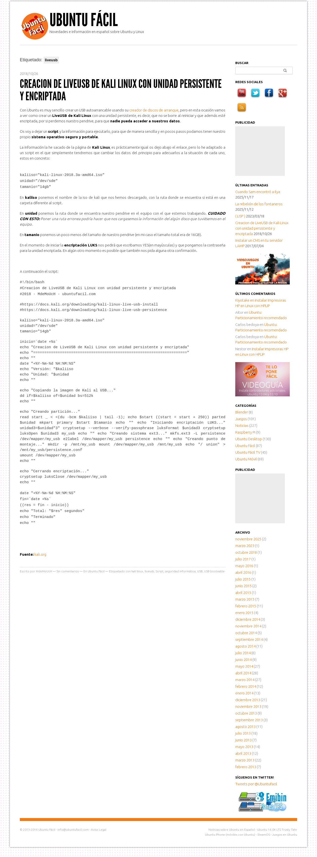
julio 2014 (243, 653)
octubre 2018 (246, 552)
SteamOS (263, 834)
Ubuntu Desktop (248, 439)
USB (200, 568)
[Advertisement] (260, 151)
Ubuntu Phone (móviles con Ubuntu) (230, 834)
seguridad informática (180, 568)
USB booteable (214, 568)
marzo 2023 (244, 546)
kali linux (137, 568)
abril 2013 (243, 753)
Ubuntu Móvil (246, 459)
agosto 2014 (245, 646)
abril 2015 (243, 592)
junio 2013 (243, 740)
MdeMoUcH (44, 568)
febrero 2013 (245, 767)
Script (159, 568)
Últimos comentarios (255, 293)
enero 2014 (244, 693)
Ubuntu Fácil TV (247, 452)
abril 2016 (243, 572)
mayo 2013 (244, 747)
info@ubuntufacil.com (73, 829)
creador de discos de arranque (153, 110)
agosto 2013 (245, 726)
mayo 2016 (244, 566)
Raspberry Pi (245, 432)
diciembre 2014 (247, 619)
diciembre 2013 (247, 700)
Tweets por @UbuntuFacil (256, 784)
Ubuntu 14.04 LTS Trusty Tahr (277, 829)
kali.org (40, 551)
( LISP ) (240, 216)
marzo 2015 (244, 599)
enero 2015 (244, 613)
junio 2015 (243, 586)
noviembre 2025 (248, 539)
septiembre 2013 (249, 720)
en (245, 300)
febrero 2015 (245, 606)
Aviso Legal (98, 829)
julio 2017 (243, 559)
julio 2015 (243, 579)
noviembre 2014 (248, 626)
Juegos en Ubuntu (284, 834)
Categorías (245, 405)
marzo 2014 (244, 680)
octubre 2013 (246, 713)
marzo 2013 (244, 760)
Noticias (241, 425)
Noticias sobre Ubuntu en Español (232, 829)
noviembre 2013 (248, 706)
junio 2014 (243, 659)
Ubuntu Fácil (84, 20)
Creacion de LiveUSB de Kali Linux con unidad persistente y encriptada (121, 90)
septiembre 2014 (249, 639)
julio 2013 (243, 733)
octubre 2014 (246, 633)
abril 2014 (243, 673)
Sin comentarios (67, 568)
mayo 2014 (244, 666)
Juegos (241, 419)
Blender (241, 412)
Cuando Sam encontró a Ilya (257, 192)
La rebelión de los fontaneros (259, 204)
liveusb (149, 568)
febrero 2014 (245, 686)
